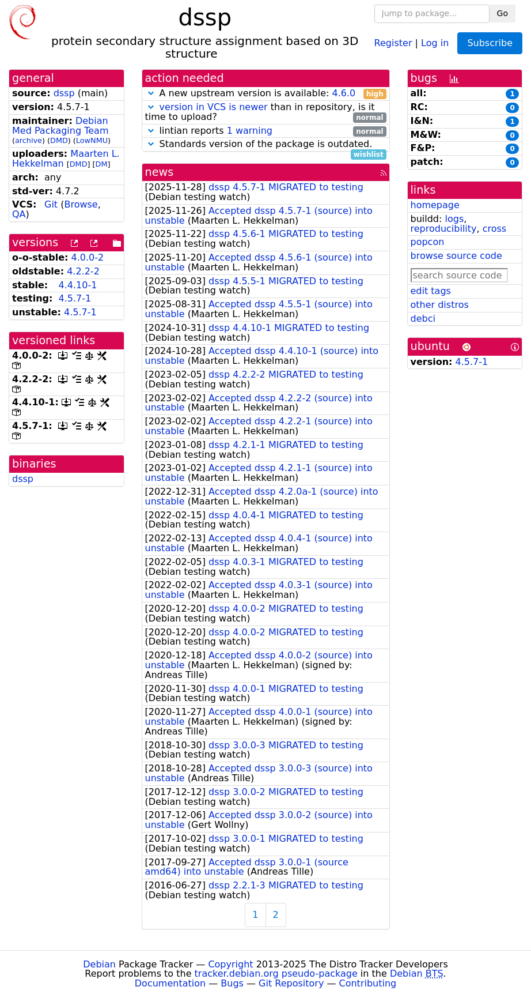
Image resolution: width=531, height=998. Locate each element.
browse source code (456, 255)
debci (423, 318)
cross (494, 228)
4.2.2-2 (83, 271)
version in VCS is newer (214, 106)
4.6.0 (343, 93)
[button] (151, 93)
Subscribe (490, 42)
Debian (99, 964)
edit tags (431, 290)
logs (454, 218)
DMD (59, 140)
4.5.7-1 (74, 298)
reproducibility (444, 228)
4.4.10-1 (77, 285)
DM (102, 164)
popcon (428, 241)
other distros (440, 304)
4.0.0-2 (87, 257)
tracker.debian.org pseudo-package (276, 973)
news (159, 172)
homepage (435, 204)
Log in (435, 42)
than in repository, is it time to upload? (265, 112)
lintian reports (265, 131)
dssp (64, 93)
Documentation (170, 983)
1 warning (249, 130)
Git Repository (291, 983)
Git (51, 204)
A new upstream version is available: (265, 94)
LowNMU (92, 140)
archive (28, 140)
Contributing (368, 983)
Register (393, 42)
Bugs (232, 983)
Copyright (230, 964)
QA (19, 214)
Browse (80, 204)
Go (502, 13)
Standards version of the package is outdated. (265, 144)
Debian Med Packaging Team (60, 125)
